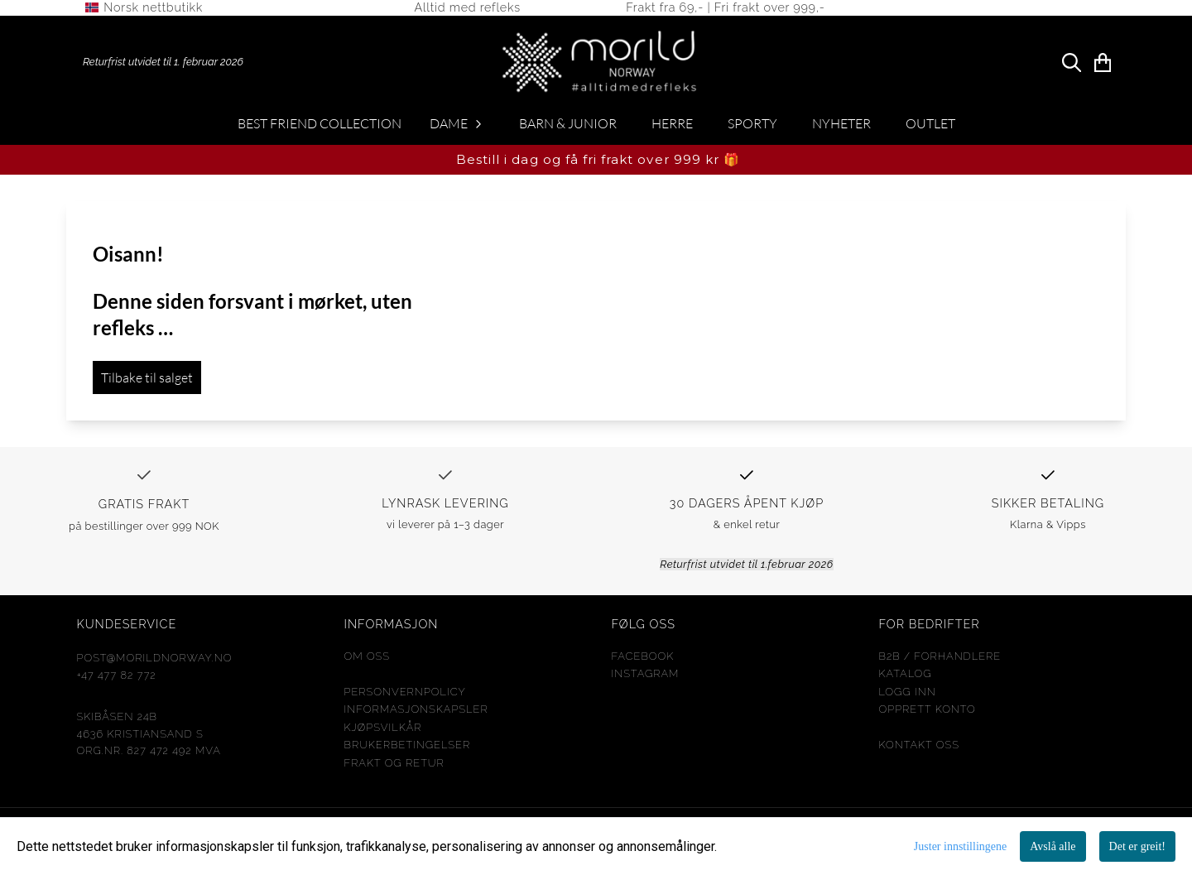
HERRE (672, 128)
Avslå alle (1052, 846)
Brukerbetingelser (407, 749)
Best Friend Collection (319, 128)
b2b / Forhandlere (940, 661)
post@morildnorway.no (155, 662)
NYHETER (841, 128)
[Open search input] (1071, 66)
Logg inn (907, 696)
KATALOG (905, 678)
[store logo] (1068, 10)
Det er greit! (1137, 846)
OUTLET (930, 128)
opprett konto (927, 714)
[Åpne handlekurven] (1103, 66)
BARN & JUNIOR (568, 128)
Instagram (646, 678)
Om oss (367, 661)
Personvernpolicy (405, 696)
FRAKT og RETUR (394, 767)
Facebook (643, 661)
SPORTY (752, 128)
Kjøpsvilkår (383, 731)
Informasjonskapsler (416, 714)
